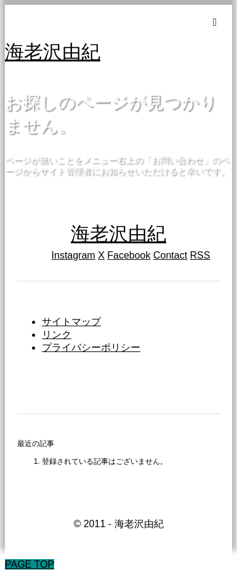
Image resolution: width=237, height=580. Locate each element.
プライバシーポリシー (91, 347)
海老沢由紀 (52, 52)
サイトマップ (71, 321)
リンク (56, 334)
